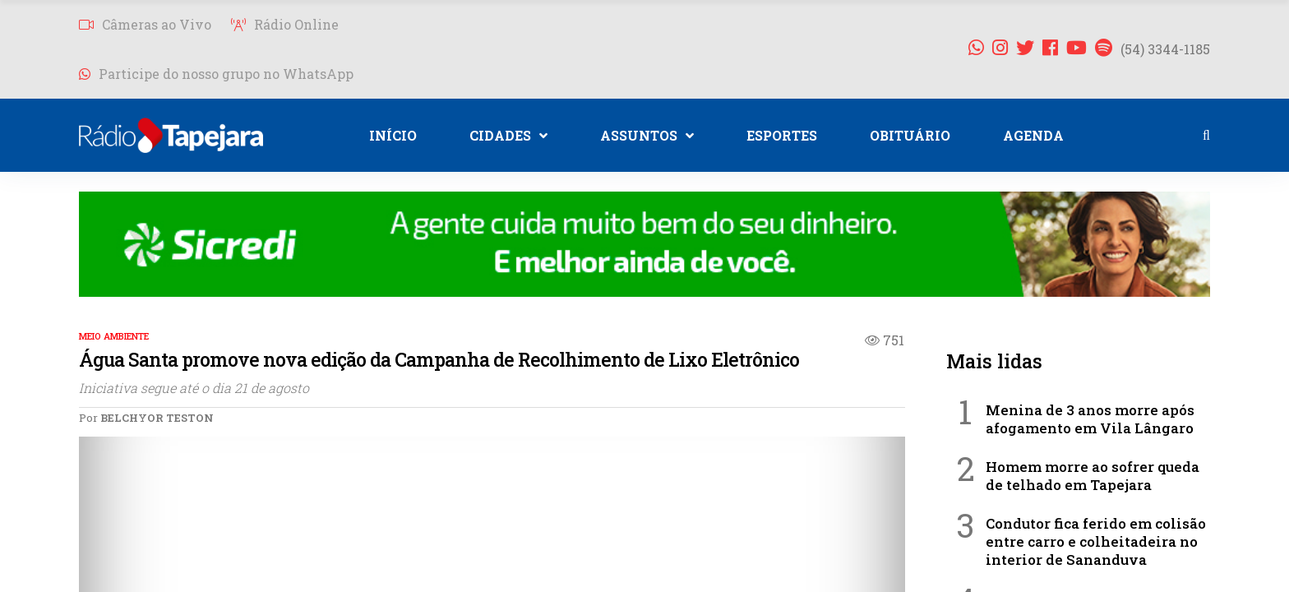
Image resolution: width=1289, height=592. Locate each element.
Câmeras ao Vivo (145, 24)
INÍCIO (393, 135)
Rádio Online (285, 24)
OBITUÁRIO (910, 135)
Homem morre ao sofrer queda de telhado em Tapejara (1092, 475)
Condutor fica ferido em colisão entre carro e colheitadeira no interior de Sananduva (1096, 541)
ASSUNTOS (647, 135)
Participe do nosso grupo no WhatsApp (216, 73)
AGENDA (1033, 135)
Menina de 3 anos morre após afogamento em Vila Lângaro (1090, 418)
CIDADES (508, 135)
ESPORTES (781, 135)
